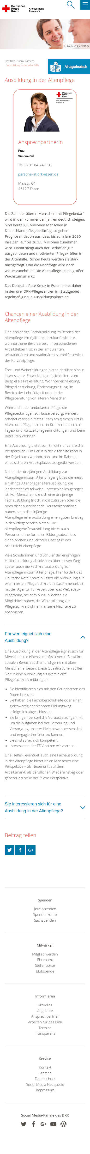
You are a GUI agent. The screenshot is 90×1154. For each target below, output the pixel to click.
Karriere (29, 61)
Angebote (45, 1010)
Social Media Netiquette (45, 1084)
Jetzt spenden (45, 908)
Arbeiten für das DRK (45, 1022)
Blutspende (45, 971)
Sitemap (45, 1072)
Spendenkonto (45, 914)
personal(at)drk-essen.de (38, 174)
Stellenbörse (45, 965)
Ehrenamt (45, 959)
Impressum (45, 1090)
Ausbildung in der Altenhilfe (23, 65)
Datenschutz (45, 1078)
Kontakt (45, 1067)
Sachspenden (45, 920)
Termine (45, 1027)
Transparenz (45, 1033)
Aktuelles (45, 1005)
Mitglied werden (45, 954)
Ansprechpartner (45, 1016)
